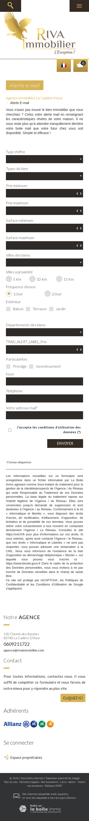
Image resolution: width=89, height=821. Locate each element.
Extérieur (13, 302)
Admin (72, 782)
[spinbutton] (44, 193)
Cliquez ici (73, 697)
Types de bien (17, 168)
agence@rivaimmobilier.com (24, 650)
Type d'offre (15, 152)
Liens (63, 782)
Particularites (16, 359)
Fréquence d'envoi (20, 287)
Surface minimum (19, 220)
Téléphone (14, 391)
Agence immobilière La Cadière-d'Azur (34, 98)
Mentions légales (29, 782)
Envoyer (65, 443)
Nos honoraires (49, 782)
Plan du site (11, 782)
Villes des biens (18, 255)
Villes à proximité (19, 272)
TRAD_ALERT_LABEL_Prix (26, 342)
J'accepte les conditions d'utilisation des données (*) (49, 429)
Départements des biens (26, 325)
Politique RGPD (53, 785)
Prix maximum (17, 203)
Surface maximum (20, 238)
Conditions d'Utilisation (51, 584)
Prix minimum (16, 185)
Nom (10, 374)
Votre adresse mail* (22, 408)
